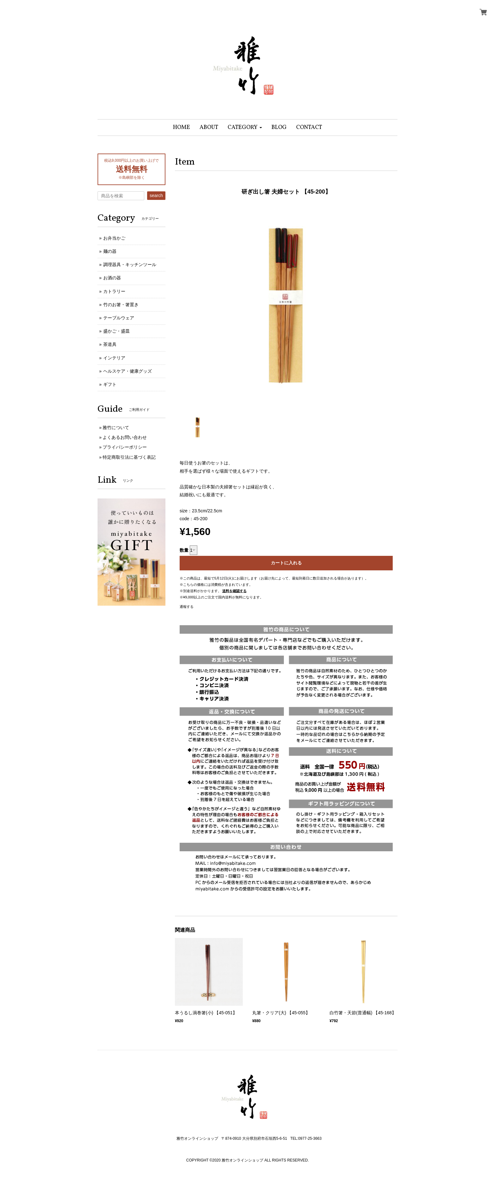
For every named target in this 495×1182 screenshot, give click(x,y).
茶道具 (109, 344)
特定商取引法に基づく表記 (129, 457)
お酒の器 (112, 277)
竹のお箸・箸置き (121, 304)
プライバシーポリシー (125, 447)
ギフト (109, 384)
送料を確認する (234, 591)
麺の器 (109, 251)
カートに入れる (286, 562)
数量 (184, 550)
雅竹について (116, 427)
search (156, 195)
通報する (187, 606)
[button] (245, 127)
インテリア (114, 357)
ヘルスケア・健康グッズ (127, 371)
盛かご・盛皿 (116, 331)
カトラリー (114, 291)
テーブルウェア (118, 317)
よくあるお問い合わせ (125, 437)
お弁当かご (114, 238)
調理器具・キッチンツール (129, 264)
